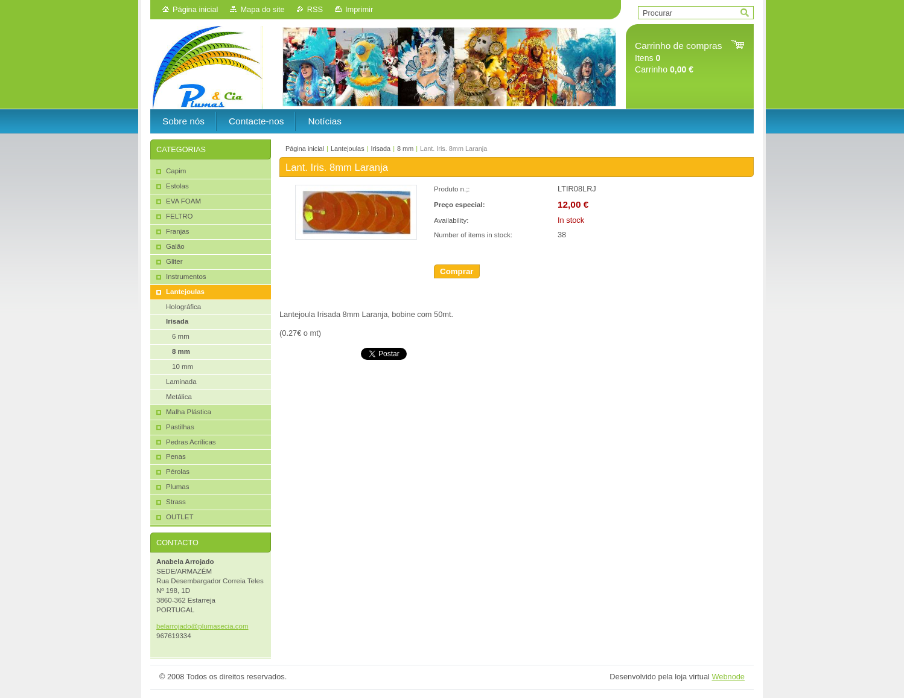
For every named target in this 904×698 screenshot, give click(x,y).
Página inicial (195, 9)
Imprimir (359, 9)
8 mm (405, 148)
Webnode (728, 676)
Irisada (380, 148)
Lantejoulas (347, 148)
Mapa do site (262, 9)
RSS (315, 9)
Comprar (457, 271)
